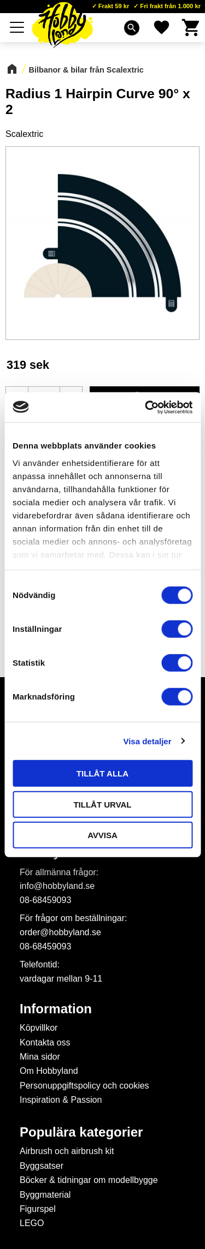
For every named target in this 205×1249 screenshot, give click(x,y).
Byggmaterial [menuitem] (45, 1194)
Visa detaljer (147, 740)
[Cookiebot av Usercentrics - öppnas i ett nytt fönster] (145, 407)
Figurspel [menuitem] (38, 1209)
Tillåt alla (102, 773)
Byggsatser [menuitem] (41, 1165)
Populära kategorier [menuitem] (81, 1132)
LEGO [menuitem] (32, 1223)
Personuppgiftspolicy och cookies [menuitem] (84, 1085)
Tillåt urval (102, 804)
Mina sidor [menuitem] (40, 1056)
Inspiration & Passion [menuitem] (61, 1099)
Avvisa (102, 835)
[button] (17, 27)
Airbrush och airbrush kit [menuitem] (67, 1151)
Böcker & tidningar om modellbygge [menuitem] (89, 1180)
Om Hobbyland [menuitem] (49, 1070)
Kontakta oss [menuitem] (45, 1042)
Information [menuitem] (56, 1009)
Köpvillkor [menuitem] (38, 1027)
